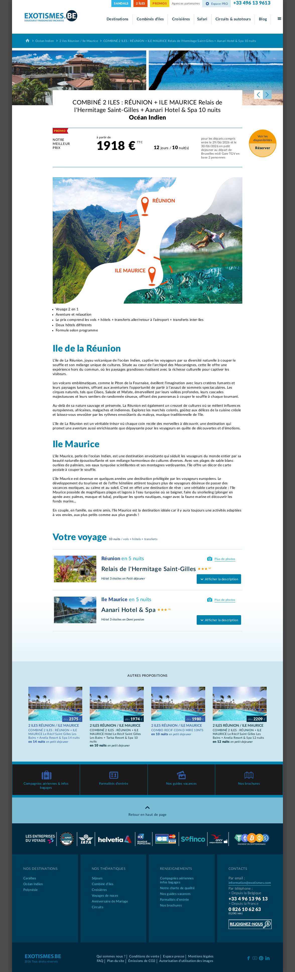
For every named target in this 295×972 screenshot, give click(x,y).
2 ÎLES (140, 3)
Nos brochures (249, 783)
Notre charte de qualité (177, 888)
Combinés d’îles (150, 19)
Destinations (118, 19)
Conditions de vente (144, 956)
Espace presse (173, 956)
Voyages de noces (105, 895)
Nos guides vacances (181, 783)
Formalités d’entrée (113, 783)
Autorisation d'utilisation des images (186, 961)
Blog (263, 19)
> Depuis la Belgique (245, 893)
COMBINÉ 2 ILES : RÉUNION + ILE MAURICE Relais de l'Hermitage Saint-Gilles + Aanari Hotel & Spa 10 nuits (179, 40)
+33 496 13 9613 (252, 3)
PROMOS (160, 3)
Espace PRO (216, 3)
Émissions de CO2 (142, 961)
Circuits (97, 907)
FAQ (100, 961)
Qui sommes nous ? (111, 956)
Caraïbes (29, 878)
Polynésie (30, 890)
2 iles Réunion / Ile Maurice (78, 40)
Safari (202, 19)
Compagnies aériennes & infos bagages (46, 785)
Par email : (237, 878)
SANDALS (121, 3)
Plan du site (115, 961)
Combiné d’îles (103, 884)
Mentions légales (200, 956)
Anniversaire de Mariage (110, 901)
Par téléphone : (241, 888)
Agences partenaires (186, 3)
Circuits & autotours (233, 19)
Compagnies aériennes (181, 881)
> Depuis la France (243, 903)
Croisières (181, 19)
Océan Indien (44, 40)
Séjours (97, 878)
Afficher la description (219, 579)
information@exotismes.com (250, 883)
